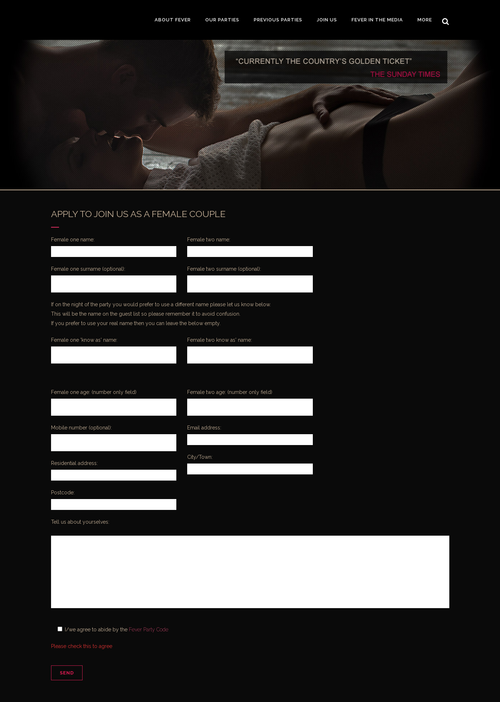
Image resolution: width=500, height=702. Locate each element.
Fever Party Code (148, 629)
